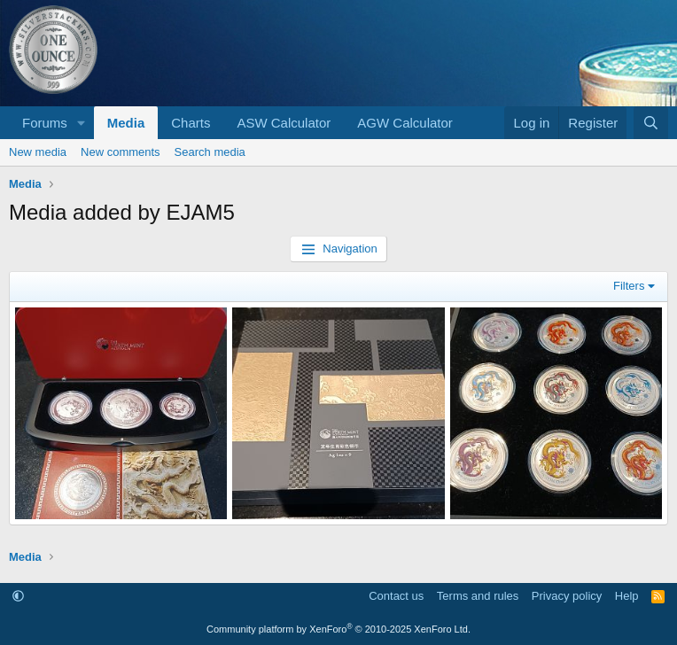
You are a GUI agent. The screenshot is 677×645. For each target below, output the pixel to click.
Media (126, 122)
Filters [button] (628, 285)
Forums (44, 122)
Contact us (396, 595)
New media (37, 152)
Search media (210, 152)
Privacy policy (567, 595)
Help (627, 595)
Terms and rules (477, 595)
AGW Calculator (405, 122)
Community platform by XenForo (338, 629)
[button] (81, 122)
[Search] (651, 122)
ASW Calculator (284, 122)
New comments (120, 152)
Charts (190, 122)
